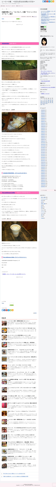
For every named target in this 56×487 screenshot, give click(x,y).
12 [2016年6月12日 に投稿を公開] (52, 100)
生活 (42, 200)
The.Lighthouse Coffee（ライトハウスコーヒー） (15, 257)
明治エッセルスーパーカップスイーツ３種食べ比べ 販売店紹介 (21, 342)
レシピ (42, 213)
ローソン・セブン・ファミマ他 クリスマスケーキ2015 (19, 365)
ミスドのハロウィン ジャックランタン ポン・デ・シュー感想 (21, 372)
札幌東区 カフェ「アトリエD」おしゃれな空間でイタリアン (14, 274)
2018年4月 (43, 136)
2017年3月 (43, 157)
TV (41, 208)
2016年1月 (43, 180)
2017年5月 (43, 154)
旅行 (42, 214)
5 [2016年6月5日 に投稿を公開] (52, 99)
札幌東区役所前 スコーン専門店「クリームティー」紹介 (19, 456)
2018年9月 (43, 128)
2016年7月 (43, 170)
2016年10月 (43, 165)
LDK (42, 202)
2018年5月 (43, 134)
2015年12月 (43, 181)
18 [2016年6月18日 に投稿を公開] (50, 101)
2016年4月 (43, 175)
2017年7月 (43, 150)
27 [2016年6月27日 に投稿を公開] (41, 103)
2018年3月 (43, 137)
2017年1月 (43, 160)
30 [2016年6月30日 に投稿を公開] (46, 103)
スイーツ (35, 16)
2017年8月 (43, 149)
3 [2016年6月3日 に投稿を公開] (48, 99)
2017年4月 (43, 155)
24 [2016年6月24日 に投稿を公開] (48, 102)
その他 (42, 218)
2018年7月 (43, 131)
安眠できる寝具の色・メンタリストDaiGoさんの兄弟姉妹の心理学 (14, 476)
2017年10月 (43, 145)
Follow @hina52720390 (45, 81)
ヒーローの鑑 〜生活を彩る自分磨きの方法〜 (18, 1)
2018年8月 (43, 129)
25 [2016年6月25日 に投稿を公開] (50, 102)
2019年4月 (43, 116)
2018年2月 (43, 139)
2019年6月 (43, 113)
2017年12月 (43, 142)
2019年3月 (43, 118)
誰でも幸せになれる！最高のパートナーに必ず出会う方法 (13, 474)
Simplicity (31, 484)
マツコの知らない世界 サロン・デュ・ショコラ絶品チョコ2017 (21, 395)
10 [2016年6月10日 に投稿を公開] (48, 100)
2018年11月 (43, 124)
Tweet (3, 18)
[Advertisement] (19, 32)
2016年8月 (43, 168)
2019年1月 (43, 121)
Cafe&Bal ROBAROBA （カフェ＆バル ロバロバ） (15, 173)
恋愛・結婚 (43, 203)
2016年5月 (43, 173)
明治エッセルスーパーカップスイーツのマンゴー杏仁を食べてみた (21, 328)
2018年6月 (43, 132)
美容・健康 (43, 197)
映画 (42, 206)
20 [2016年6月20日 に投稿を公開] (41, 102)
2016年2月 (43, 178)
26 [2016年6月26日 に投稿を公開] (52, 102)
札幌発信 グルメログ (45, 93)
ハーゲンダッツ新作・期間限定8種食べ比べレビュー (18, 321)
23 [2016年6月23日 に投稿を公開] (46, 102)
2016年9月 (43, 167)
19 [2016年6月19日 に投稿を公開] (52, 101)
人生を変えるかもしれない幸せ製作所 (48, 87)
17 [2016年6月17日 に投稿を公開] (48, 101)
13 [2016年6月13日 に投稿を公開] (41, 101)
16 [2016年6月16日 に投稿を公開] (46, 101)
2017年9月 (43, 147)
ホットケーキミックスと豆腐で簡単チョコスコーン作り (19, 335)
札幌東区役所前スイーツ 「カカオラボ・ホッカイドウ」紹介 (20, 349)
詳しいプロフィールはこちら (46, 71)
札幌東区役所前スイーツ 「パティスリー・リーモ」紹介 (19, 449)
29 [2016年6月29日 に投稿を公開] (44, 103)
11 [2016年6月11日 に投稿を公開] (50, 100)
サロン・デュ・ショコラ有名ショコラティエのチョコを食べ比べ (21, 434)
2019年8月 (43, 110)
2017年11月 (43, 144)
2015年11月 (43, 183)
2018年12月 (43, 123)
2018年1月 (43, 141)
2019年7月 (43, 111)
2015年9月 (43, 186)
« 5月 (41, 104)
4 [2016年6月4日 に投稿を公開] (50, 99)
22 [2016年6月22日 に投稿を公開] (44, 102)
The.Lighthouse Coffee (8, 192)
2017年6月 (43, 152)
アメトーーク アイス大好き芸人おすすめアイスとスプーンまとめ (21, 427)
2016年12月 (43, 162)
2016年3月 (43, 176)
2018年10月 (43, 126)
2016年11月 (43, 163)
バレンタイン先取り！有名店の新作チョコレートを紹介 (19, 463)
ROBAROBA (5, 43)
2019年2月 (43, 119)
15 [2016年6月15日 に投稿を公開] (44, 101)
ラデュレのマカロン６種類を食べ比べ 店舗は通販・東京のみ (20, 442)
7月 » (44, 104)
